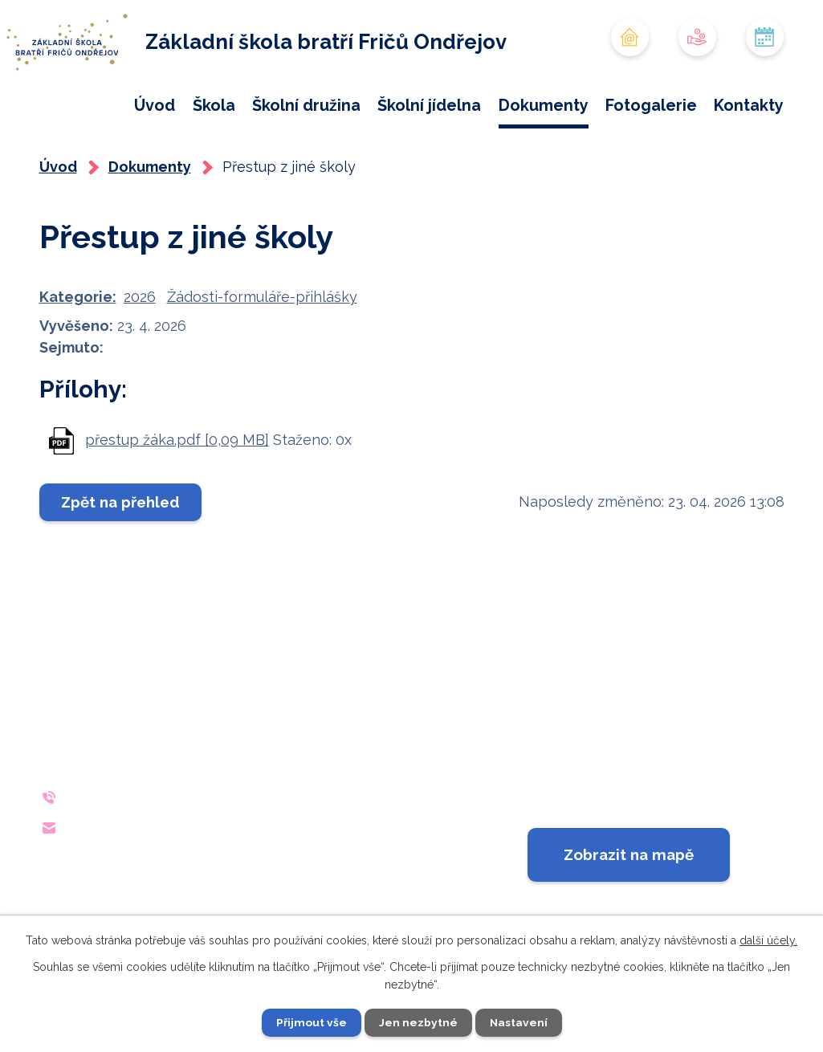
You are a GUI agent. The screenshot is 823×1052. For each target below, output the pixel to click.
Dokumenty (544, 105)
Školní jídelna (429, 105)
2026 (140, 348)
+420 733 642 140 (169, 848)
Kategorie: (77, 348)
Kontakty (749, 105)
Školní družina (306, 105)
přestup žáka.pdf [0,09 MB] (177, 491)
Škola (214, 105)
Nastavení (518, 1022)
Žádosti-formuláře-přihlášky (262, 348)
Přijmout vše (310, 1022)
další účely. (768, 939)
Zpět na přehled (121, 554)
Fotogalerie (651, 105)
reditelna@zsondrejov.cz (199, 879)
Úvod (154, 105)
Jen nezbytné (417, 1022)
